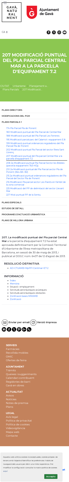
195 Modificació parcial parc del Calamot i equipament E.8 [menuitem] (35, 139)
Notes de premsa (17, 403)
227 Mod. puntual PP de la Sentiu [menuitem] (23, 194)
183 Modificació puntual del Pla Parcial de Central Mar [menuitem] (33, 132)
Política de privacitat (19, 420)
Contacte (12, 435)
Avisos (10, 395)
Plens (9, 406)
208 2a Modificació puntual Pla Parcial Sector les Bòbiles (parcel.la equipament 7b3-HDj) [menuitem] (35, 164)
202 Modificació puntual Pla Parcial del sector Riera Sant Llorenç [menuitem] (35, 151)
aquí (5, 471)
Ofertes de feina (16, 360)
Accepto (51, 476)
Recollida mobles (17, 352)
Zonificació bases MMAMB (24, 296)
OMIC (9, 356)
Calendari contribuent (20, 377)
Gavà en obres (15, 385)
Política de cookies (18, 424)
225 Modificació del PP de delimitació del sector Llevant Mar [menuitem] (35, 189)
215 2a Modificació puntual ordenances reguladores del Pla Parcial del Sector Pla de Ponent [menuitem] (36, 177)
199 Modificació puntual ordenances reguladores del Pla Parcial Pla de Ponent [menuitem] (35, 144)
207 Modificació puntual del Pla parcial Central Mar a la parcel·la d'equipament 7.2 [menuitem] (34, 157)
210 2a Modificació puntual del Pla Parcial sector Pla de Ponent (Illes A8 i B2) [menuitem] (34, 170)
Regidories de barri (18, 381)
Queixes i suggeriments (21, 374)
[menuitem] (34, 110)
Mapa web (12, 432)
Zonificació (15, 299)
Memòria (14, 283)
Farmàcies (12, 349)
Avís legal (12, 416)
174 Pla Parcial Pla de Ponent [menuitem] (21, 128)
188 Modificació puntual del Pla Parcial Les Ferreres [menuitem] (32, 135)
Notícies (11, 399)
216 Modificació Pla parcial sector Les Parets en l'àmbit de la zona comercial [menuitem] (36, 183)
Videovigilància (15, 428)
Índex (13, 280)
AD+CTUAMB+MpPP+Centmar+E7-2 (29, 268)
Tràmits (11, 370)
